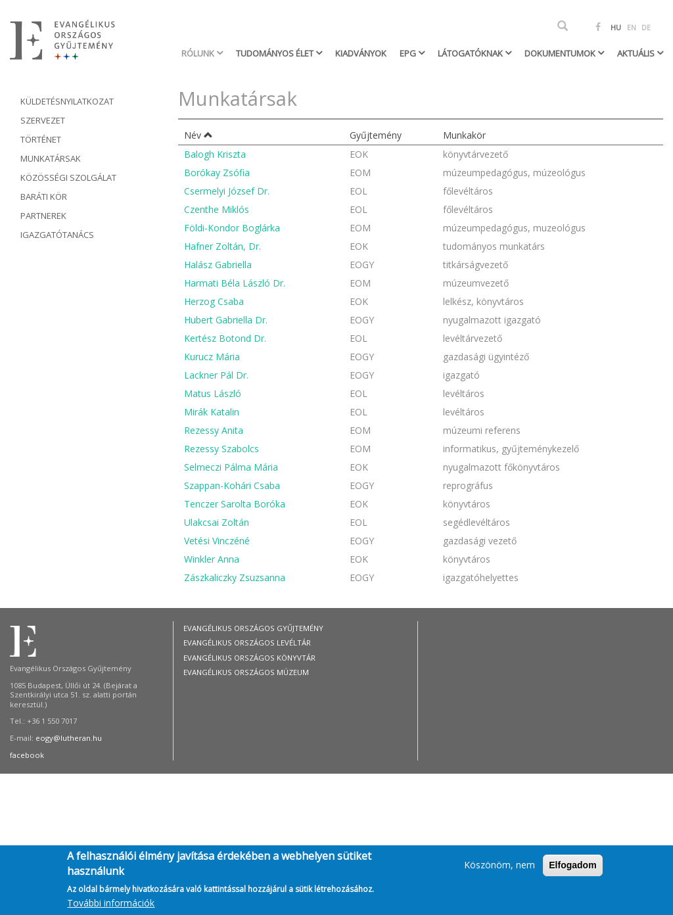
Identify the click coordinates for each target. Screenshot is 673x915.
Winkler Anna (211, 559)
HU (616, 27)
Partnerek (43, 216)
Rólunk (198, 53)
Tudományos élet (275, 53)
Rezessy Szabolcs (221, 448)
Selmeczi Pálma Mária (231, 467)
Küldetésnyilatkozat (67, 101)
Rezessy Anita (213, 430)
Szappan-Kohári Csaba (232, 485)
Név (198, 135)
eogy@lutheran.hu (68, 738)
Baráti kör (43, 196)
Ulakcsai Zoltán (216, 522)
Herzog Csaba (214, 301)
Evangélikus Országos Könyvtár (249, 658)
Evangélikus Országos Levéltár (247, 642)
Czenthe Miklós (216, 209)
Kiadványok (360, 53)
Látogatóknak (471, 53)
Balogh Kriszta (215, 154)
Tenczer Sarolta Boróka (234, 504)
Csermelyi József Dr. (226, 191)
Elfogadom (572, 871)
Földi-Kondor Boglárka (232, 228)
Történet (40, 139)
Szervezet (42, 120)
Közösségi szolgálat (68, 177)
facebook (27, 755)
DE (646, 27)
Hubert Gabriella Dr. (225, 320)
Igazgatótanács (57, 235)
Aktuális (637, 53)
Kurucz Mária (212, 356)
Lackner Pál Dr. (216, 375)
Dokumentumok (560, 53)
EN (631, 27)
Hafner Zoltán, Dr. (222, 246)
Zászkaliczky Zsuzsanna (234, 577)
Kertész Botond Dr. (225, 338)
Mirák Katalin (211, 412)
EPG (409, 53)
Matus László (212, 393)
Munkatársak (50, 158)
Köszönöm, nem (499, 870)
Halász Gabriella (218, 264)
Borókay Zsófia (217, 172)
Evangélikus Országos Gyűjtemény (253, 628)
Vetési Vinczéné (217, 540)
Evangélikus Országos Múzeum (246, 672)
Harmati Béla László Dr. (234, 283)
